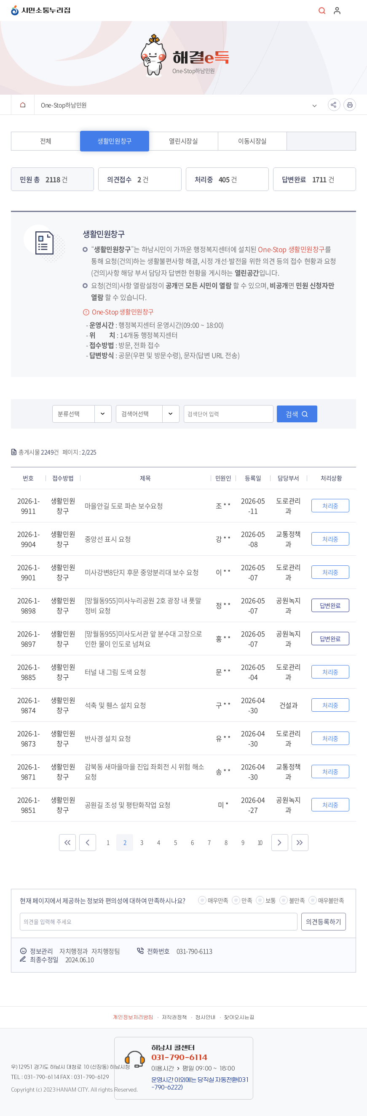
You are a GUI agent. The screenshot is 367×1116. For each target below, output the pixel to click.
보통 (270, 900)
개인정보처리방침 (133, 1018)
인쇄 (349, 104)
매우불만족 (331, 900)
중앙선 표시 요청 (108, 539)
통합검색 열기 (322, 10)
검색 (292, 414)
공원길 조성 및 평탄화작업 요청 (128, 805)
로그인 (337, 10)
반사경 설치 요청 (108, 738)
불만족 (297, 900)
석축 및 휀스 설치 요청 (115, 705)
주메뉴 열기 (352, 10)
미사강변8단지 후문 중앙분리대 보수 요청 (142, 572)
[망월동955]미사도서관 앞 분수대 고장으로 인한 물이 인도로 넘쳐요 (143, 638)
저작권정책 (174, 1018)
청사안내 (206, 1018)
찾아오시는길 (239, 1018)
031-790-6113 (194, 951)
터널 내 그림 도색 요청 (115, 672)
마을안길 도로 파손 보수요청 (124, 506)
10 (259, 842)
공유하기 (334, 104)
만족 (246, 900)
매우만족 (218, 900)
